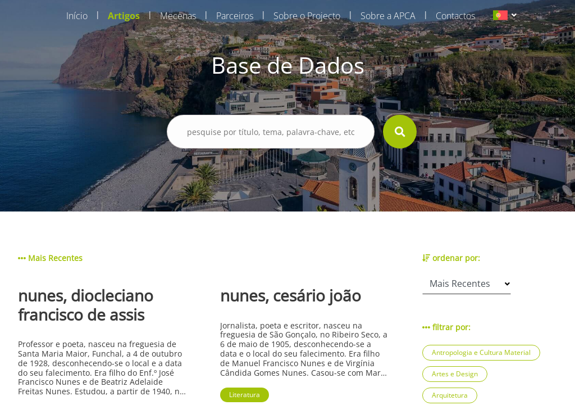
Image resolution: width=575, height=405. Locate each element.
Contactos (455, 16)
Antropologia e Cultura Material (481, 352)
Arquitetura (450, 395)
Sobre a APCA (388, 16)
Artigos (124, 16)
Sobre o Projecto (306, 16)
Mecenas (178, 16)
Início (77, 16)
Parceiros (234, 16)
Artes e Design (455, 374)
